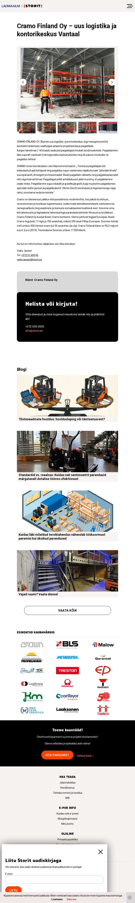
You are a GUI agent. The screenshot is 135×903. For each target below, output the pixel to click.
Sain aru (71, 899)
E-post (8, 873)
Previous (23, 82)
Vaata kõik (67, 610)
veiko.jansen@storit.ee (29, 259)
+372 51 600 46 (29, 255)
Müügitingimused (67, 818)
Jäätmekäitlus (68, 782)
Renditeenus (67, 787)
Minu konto (67, 823)
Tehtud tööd (84, 755)
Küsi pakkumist (57, 755)
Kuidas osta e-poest (68, 813)
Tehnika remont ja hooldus (67, 792)
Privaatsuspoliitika (67, 839)
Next (111, 82)
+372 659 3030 (34, 326)
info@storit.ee (34, 330)
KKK (67, 798)
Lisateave (57, 899)
